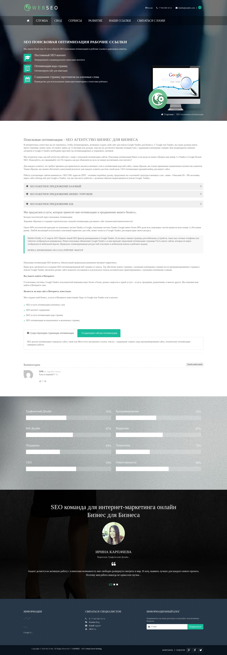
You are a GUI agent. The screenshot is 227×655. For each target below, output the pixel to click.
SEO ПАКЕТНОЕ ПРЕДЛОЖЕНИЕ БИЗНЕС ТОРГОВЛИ (59, 194)
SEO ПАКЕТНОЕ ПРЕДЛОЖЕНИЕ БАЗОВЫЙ (53, 186)
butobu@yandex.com (186, 8)
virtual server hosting (93, 649)
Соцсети (180, 650)
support (98, 625)
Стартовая (168, 114)
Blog (94, 622)
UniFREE (76, 649)
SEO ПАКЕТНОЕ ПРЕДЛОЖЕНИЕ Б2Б (49, 204)
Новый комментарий (194, 364)
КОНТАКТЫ (167, 650)
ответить (57, 372)
